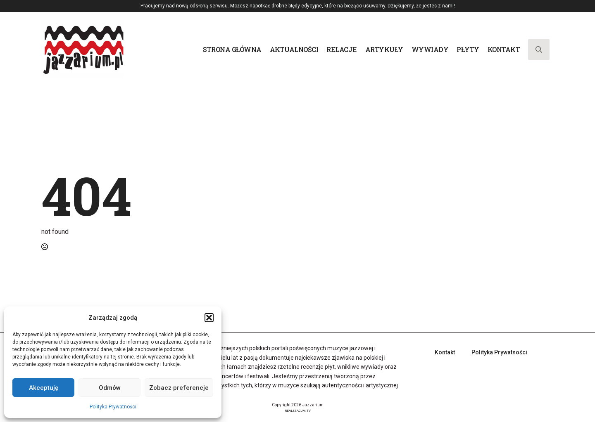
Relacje (341, 49)
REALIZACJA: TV (298, 411)
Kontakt (504, 49)
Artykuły (384, 49)
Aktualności (294, 49)
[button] (209, 318)
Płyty (468, 49)
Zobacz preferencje (179, 387)
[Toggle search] (539, 49)
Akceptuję (43, 387)
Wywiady (430, 49)
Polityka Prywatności (113, 407)
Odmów (110, 387)
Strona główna (232, 49)
